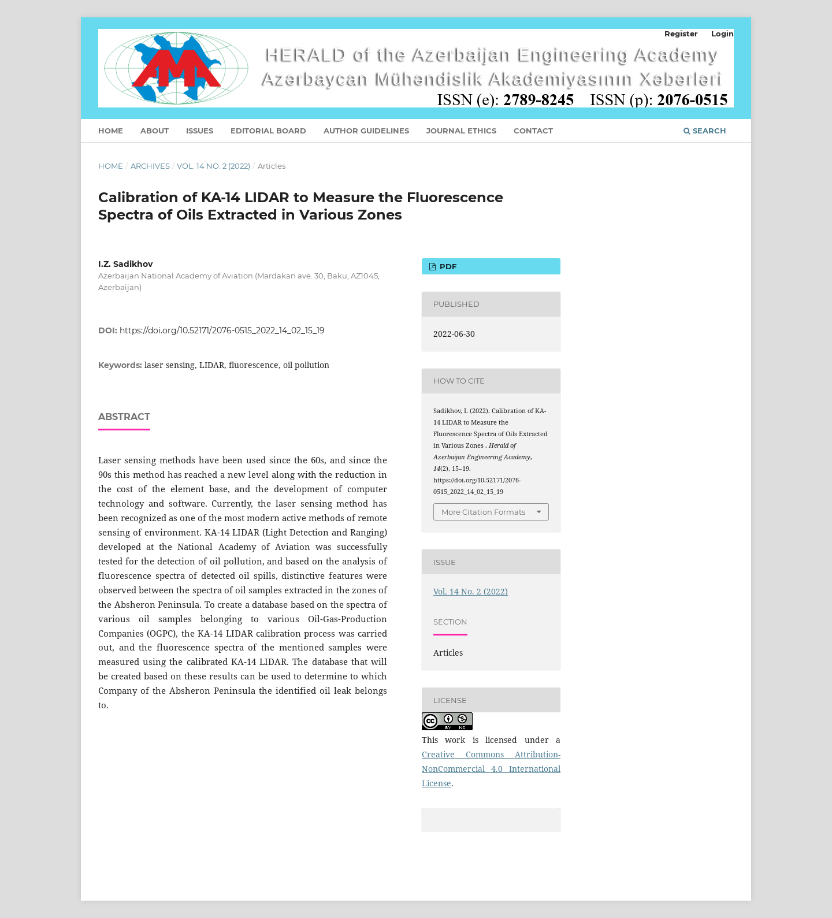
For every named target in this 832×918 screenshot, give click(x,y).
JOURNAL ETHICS (461, 130)
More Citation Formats (483, 511)
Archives (150, 165)
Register (681, 33)
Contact (533, 130)
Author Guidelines (366, 130)
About (154, 130)
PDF (446, 266)
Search (705, 130)
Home (110, 130)
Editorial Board (268, 130)
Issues (199, 130)
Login (722, 33)
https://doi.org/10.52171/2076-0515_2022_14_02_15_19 (222, 330)
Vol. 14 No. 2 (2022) (213, 165)
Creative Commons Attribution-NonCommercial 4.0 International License (491, 769)
